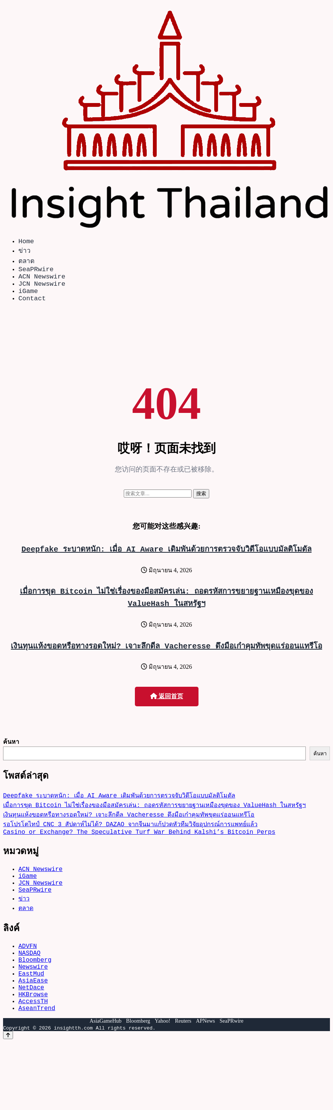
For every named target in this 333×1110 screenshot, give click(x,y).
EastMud (31, 999)
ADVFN (27, 965)
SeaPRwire (36, 271)
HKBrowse (33, 1024)
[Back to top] (8, 1069)
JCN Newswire (41, 289)
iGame (28, 298)
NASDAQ (29, 974)
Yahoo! (163, 1055)
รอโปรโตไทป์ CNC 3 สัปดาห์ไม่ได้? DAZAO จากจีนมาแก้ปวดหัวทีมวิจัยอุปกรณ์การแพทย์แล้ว (130, 834)
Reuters (183, 1055)
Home (26, 242)
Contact (32, 307)
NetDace (31, 1016)
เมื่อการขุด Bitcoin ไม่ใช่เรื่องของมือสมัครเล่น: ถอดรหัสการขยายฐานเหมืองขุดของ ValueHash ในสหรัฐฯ (154, 815)
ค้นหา (11, 751)
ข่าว (24, 251)
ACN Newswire (41, 280)
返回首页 (166, 705)
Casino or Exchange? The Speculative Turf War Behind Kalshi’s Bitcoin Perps (139, 844)
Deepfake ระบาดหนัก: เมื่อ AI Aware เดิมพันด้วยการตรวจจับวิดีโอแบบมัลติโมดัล (166, 558)
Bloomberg (34, 982)
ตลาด (26, 262)
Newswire (33, 991)
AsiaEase (33, 1008)
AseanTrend (36, 1041)
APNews (205, 1055)
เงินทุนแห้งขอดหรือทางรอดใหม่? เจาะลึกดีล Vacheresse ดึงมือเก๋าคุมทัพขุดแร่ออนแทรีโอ (166, 655)
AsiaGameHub (105, 1055)
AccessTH (33, 1033)
